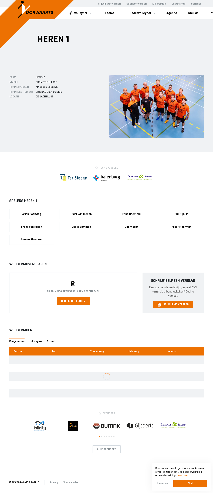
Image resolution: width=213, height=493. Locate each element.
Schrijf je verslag (173, 304)
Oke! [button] (190, 483)
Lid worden (159, 4)
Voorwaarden (71, 482)
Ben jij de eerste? (73, 301)
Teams (109, 13)
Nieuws (193, 13)
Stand (51, 341)
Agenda (171, 13)
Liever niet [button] (163, 483)
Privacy (54, 482)
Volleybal (78, 13)
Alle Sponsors (106, 449)
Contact (196, 4)
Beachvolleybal (140, 13)
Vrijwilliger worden (109, 4)
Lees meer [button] (182, 475)
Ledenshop (178, 4)
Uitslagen (36, 341)
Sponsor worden (136, 4)
